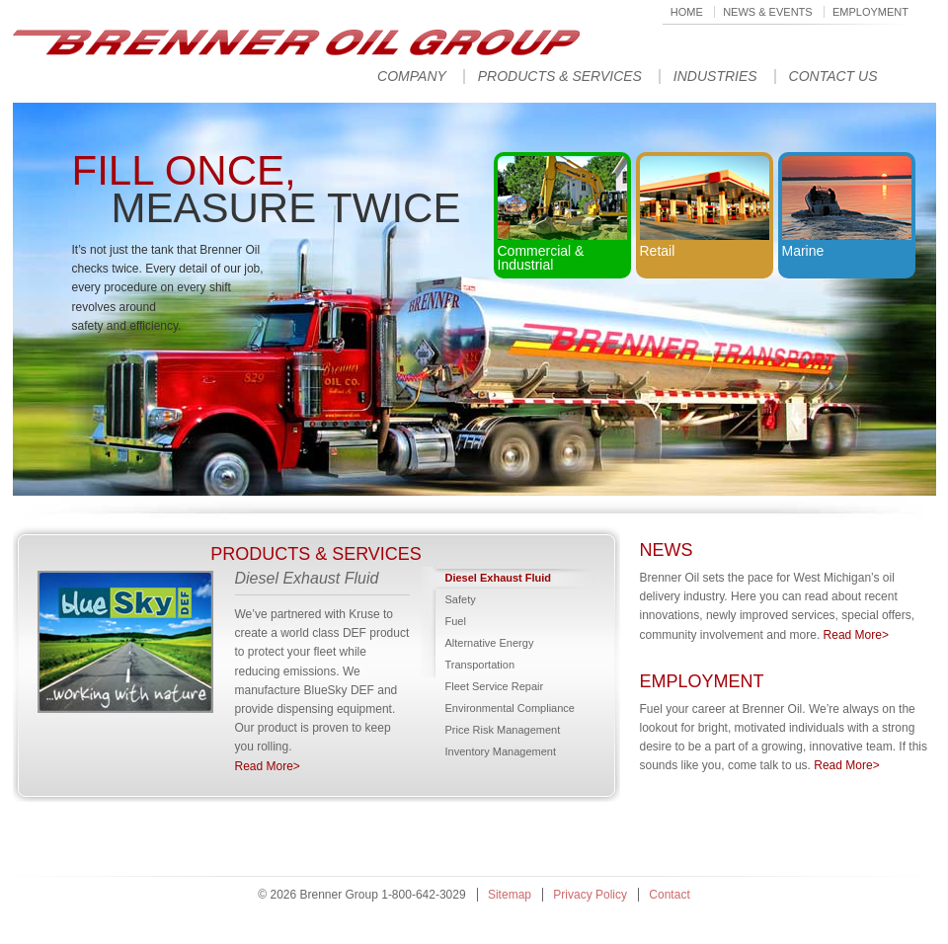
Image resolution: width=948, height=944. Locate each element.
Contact (669, 895)
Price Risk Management (503, 730)
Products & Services (560, 76)
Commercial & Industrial (562, 214)
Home (687, 12)
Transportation (480, 664)
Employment (870, 12)
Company (411, 76)
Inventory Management (501, 751)
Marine (846, 207)
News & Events (767, 12)
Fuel (455, 621)
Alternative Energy (489, 643)
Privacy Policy (590, 895)
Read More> (267, 766)
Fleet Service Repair (494, 686)
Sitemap (509, 895)
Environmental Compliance (510, 708)
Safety (460, 599)
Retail (704, 207)
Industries (715, 76)
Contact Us (833, 76)
